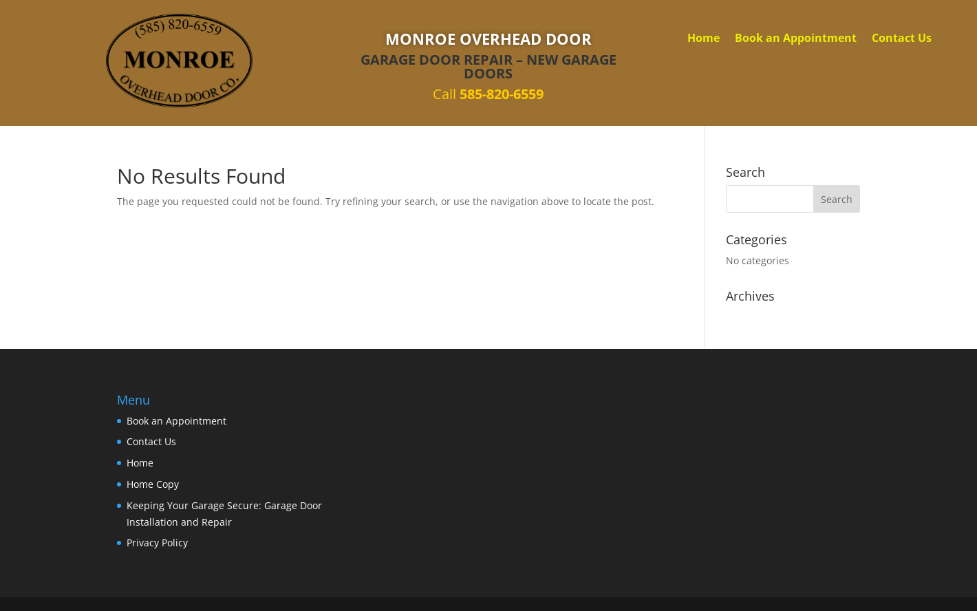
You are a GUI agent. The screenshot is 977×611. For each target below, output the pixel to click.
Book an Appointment (796, 39)
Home (703, 39)
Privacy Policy (157, 542)
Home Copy (153, 484)
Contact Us (902, 39)
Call (488, 94)
